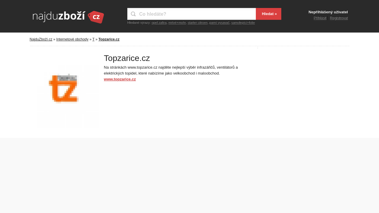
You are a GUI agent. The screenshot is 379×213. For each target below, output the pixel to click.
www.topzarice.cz (120, 79)
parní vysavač (219, 22)
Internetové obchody (72, 39)
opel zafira (159, 22)
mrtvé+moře (177, 22)
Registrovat (339, 18)
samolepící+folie (243, 22)
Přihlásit (320, 18)
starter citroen (198, 22)
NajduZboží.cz (41, 39)
